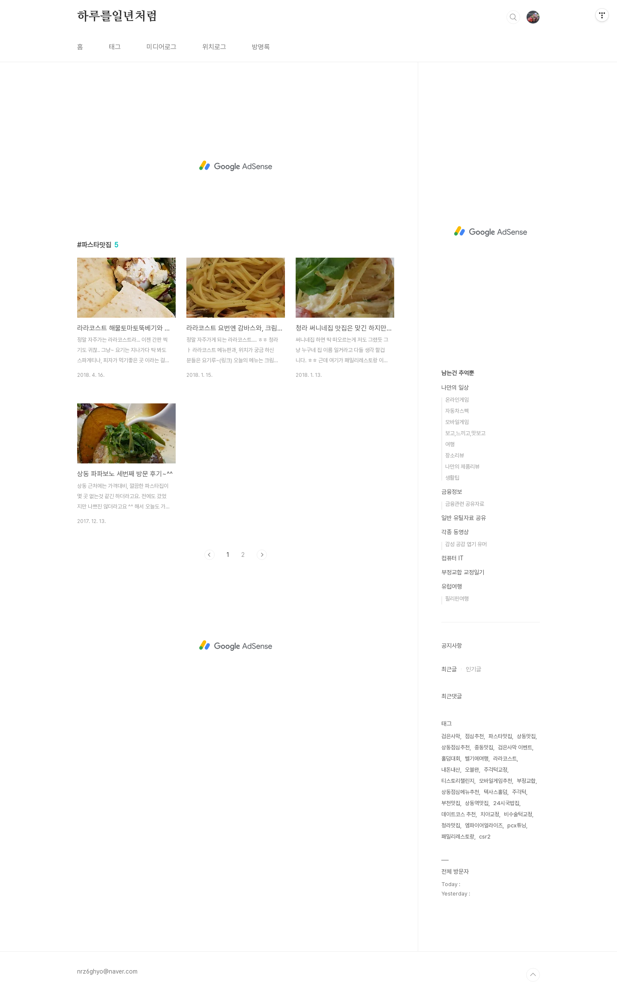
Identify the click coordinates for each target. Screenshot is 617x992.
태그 (115, 47)
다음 (262, 555)
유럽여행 (451, 586)
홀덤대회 (450, 758)
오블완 (472, 770)
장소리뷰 (454, 455)
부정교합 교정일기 (462, 572)
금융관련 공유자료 (464, 504)
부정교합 (526, 781)
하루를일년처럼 (117, 17)
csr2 (485, 836)
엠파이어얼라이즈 (484, 825)
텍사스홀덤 (495, 792)
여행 (450, 444)
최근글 (449, 669)
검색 (513, 17)
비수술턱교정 (518, 814)
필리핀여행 (457, 598)
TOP (533, 975)
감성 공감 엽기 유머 (466, 544)
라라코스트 (505, 758)
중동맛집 (483, 747)
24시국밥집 (506, 803)
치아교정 (489, 814)
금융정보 (451, 491)
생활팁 (452, 478)
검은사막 (450, 736)
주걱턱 (519, 792)
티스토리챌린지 (457, 781)
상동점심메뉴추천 (460, 792)
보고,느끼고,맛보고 (465, 433)
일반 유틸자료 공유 (463, 517)
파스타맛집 (500, 736)
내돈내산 (450, 770)
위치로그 (214, 47)
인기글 (473, 669)
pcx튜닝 (516, 825)
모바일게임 (457, 422)
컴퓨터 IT (452, 558)
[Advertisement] (235, 166)
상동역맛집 (476, 803)
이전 (209, 555)
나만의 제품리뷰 (462, 466)
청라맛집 (450, 825)
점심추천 (474, 736)
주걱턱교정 (495, 770)
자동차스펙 (457, 411)
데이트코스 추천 (458, 814)
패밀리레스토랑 (457, 836)
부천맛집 (450, 803)
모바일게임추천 (495, 781)
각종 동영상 (455, 532)
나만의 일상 (455, 387)
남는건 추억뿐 (457, 373)
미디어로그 (162, 47)
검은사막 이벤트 (515, 747)
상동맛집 (526, 736)
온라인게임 (457, 400)
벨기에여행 (476, 758)
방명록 (261, 47)
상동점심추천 (455, 747)
